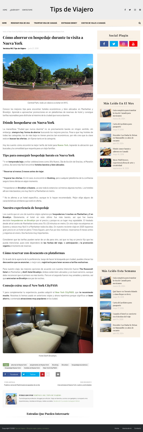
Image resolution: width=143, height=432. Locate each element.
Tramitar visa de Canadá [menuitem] (45, 23)
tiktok (77, 401)
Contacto (137, 428)
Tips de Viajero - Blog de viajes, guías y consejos (32, 428)
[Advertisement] (118, 73)
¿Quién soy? (14, 10)
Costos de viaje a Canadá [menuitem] (93, 23)
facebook (56, 401)
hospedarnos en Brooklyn (23, 220)
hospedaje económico (80, 365)
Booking (55, 365)
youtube (65, 401)
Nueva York (63, 145)
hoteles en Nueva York (32, 368)
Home (5, 10)
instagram (71, 401)
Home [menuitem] (4, 23)
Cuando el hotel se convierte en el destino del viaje (124, 315)
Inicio (5, 31)
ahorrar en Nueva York (19, 365)
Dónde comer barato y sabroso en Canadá (122, 150)
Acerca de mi (127, 428)
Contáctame (27, 10)
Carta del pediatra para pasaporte (122, 125)
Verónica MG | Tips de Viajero (14, 48)
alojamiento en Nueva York (39, 365)
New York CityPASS (15, 31)
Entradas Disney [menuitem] (69, 23)
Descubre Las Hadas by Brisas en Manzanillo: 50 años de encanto (125, 138)
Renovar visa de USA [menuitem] (20, 23)
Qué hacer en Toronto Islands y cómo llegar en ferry (125, 292)
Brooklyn (65, 365)
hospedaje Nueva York (13, 368)
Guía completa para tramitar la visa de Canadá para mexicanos (124, 113)
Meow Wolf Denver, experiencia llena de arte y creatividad (124, 162)
